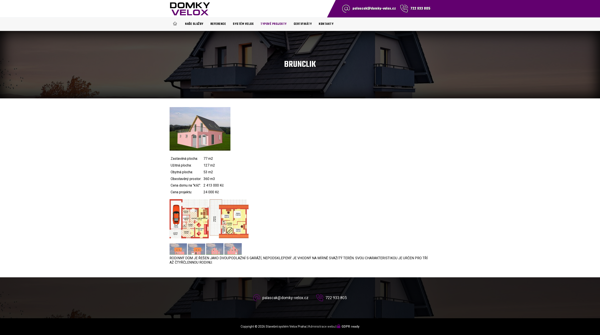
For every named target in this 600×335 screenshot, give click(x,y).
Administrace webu (321, 326)
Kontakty (326, 24)
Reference (218, 24)
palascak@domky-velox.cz (374, 9)
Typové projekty (273, 24)
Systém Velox (243, 24)
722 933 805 (420, 9)
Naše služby (194, 24)
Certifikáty (303, 24)
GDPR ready (350, 326)
